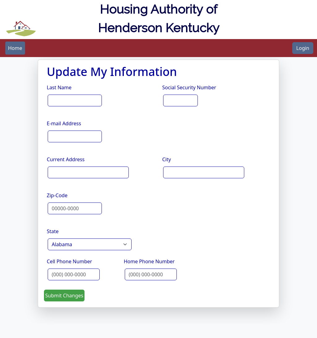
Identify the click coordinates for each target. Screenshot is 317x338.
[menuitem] (15, 48)
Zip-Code (57, 195)
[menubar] (15, 48)
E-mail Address (64, 123)
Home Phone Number (149, 261)
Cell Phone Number (69, 261)
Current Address (66, 159)
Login (302, 48)
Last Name (59, 87)
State (53, 231)
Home (15, 48)
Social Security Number (189, 87)
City (166, 159)
